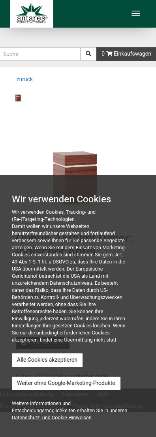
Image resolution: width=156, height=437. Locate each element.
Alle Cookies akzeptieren (47, 360)
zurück (24, 79)
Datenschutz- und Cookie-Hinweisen (52, 417)
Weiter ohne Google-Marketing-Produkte (66, 383)
